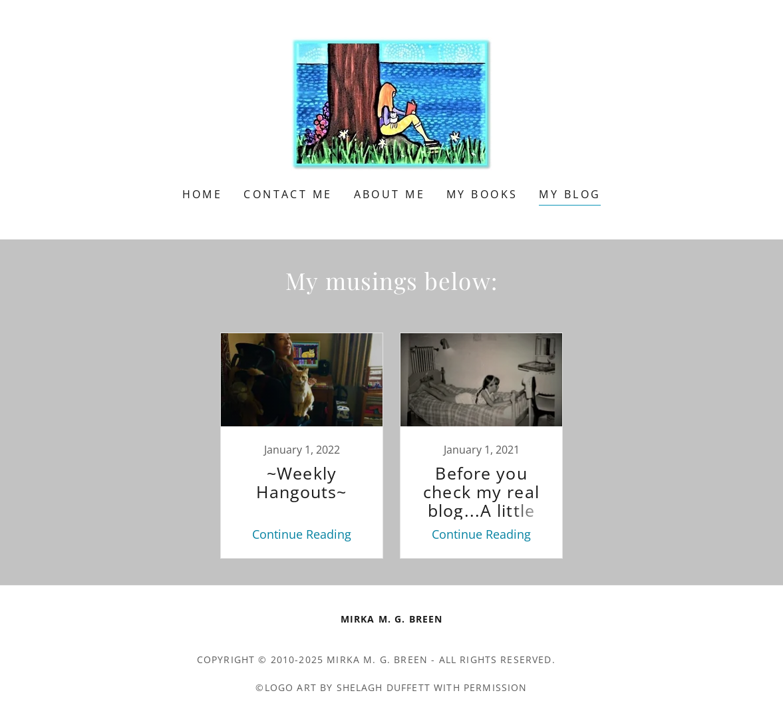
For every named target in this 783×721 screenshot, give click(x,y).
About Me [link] (389, 194)
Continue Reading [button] (301, 534)
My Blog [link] (570, 194)
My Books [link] (482, 194)
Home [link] (202, 194)
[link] (391, 102)
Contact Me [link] (287, 194)
